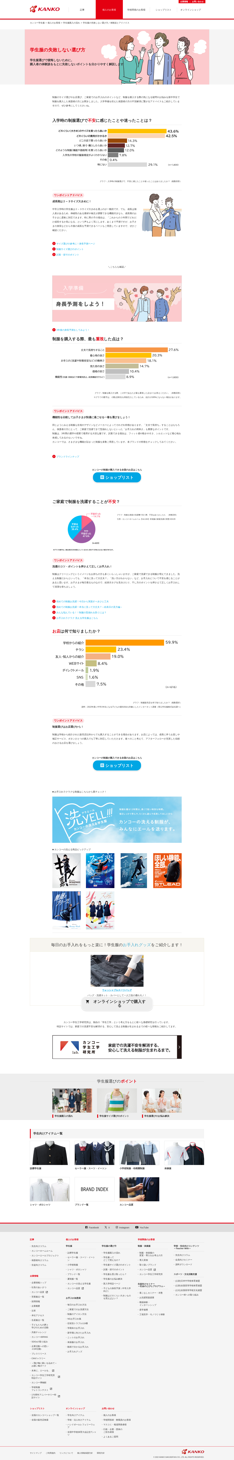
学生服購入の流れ (71, 23)
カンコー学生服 (37, 23)
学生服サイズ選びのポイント (114, 1116)
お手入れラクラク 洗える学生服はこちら (77, 618)
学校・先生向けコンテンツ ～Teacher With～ (186, 1247)
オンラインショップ (75, 1408)
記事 (32, 1239)
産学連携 (143, 1310)
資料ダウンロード (183, 1264)
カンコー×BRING (40, 1337)
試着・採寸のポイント (67, 254)
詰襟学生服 (72, 1253)
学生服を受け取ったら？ (115, 1274)
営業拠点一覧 (38, 1297)
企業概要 (36, 1306)
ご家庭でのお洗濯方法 (78, 1309)
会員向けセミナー (183, 1260)
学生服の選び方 (109, 1246)
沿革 (34, 1310)
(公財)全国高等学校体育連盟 (188, 1285)
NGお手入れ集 (74, 1319)
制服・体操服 (144, 1246)
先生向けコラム (39, 1246)
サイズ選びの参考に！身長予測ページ (75, 243)
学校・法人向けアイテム (79, 1420)
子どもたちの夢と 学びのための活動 (40, 1326)
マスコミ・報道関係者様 (115, 1424)
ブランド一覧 (73, 1274)
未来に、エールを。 (41, 1370)
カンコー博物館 (39, 1382)
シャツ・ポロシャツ (76, 1269)
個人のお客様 (54, 23)
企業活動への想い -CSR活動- (40, 1347)
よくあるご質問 (110, 1437)
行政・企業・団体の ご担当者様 (112, 1430)
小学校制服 (72, 1265)
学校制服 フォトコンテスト (40, 1388)
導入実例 (143, 1260)
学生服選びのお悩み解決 (156, 1116)
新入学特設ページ (111, 1283)
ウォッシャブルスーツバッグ (117, 990)
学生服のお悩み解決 (112, 1279)
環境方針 (101, 1453)
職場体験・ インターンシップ (147, 1303)
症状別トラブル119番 (77, 1323)
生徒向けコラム (39, 1265)
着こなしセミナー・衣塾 (151, 1293)
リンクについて (66, 1453)
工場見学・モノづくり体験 (152, 1314)
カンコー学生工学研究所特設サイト (43, 1376)
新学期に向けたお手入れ (79, 1333)
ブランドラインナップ (67, 456)
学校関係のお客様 (146, 1239)
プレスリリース (39, 1353)
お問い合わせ (198, 1)
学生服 (69, 1246)
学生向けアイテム (75, 1415)
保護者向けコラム (40, 1260)
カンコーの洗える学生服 (79, 1283)
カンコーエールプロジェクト (45, 1255)
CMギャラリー (38, 1358)
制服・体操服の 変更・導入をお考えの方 (151, 1254)
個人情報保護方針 (85, 1453)
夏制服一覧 (72, 1279)
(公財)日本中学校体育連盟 (187, 1281)
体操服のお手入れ (75, 1342)
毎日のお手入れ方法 (76, 1304)
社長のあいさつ (39, 1287)
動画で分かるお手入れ (78, 1347)
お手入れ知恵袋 (73, 1298)
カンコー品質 (38, 1292)
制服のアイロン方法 (76, 1314)
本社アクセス (38, 1315)
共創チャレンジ (39, 1332)
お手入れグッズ (74, 1351)
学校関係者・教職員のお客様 (117, 1420)
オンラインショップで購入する (116, 1003)
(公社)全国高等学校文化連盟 (188, 1290)
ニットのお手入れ (75, 1337)
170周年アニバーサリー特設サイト (44, 1396)
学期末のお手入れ (75, 1328)
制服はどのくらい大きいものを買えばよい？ (117, 1297)
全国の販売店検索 (40, 1420)
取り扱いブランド (147, 1265)
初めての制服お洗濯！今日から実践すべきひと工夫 (82, 601)
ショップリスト (117, 477)
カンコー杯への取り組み (187, 1295)
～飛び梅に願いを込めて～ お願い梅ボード (44, 1364)
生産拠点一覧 (38, 1320)
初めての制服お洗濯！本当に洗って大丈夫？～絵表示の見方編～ (89, 607)
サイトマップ (36, 1453)
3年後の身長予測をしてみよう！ (73, 330)
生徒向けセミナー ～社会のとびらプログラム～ (151, 1285)
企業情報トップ (39, 1282)
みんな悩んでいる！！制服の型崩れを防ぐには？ (81, 612)
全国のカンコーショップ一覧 (45, 1415)
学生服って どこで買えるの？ (111, 1258)
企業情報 (184, 1)
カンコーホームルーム (42, 1251)
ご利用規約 (50, 1453)
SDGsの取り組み (40, 1341)
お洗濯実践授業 (146, 1297)
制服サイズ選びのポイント (70, 249)
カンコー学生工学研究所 (151, 1274)
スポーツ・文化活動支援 (185, 1274)
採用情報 (36, 1301)
